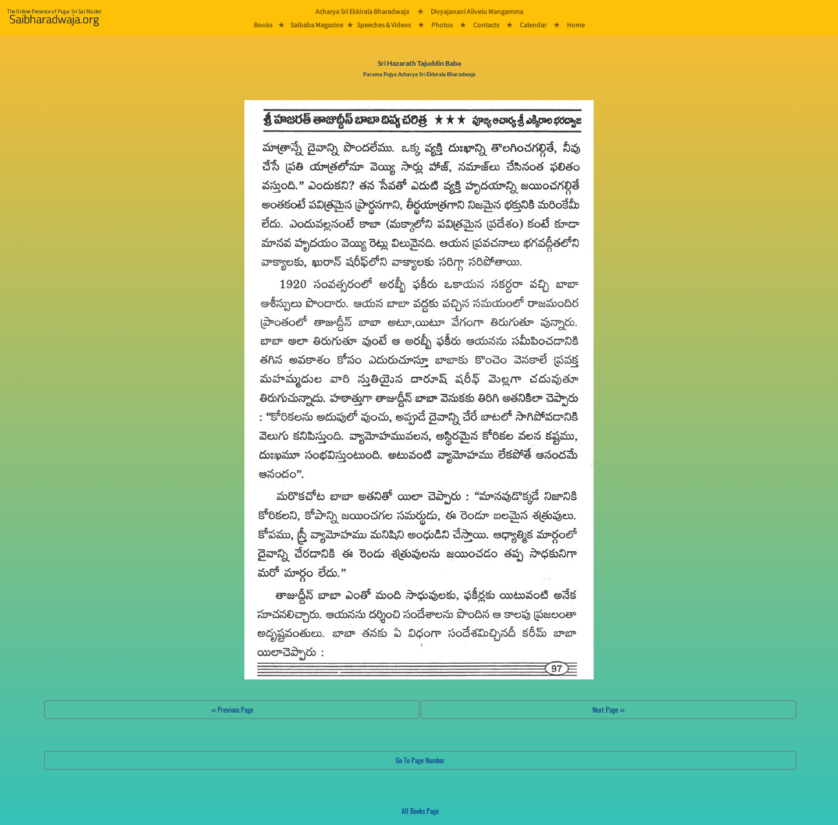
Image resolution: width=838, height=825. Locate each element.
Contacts (486, 24)
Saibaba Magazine (316, 24)
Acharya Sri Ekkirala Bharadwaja (362, 11)
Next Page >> (608, 709)
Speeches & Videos (384, 24)
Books (263, 24)
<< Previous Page (232, 709)
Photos (442, 24)
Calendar (533, 24)
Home (576, 24)
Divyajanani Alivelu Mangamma (477, 11)
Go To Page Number (420, 760)
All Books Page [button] (420, 811)
